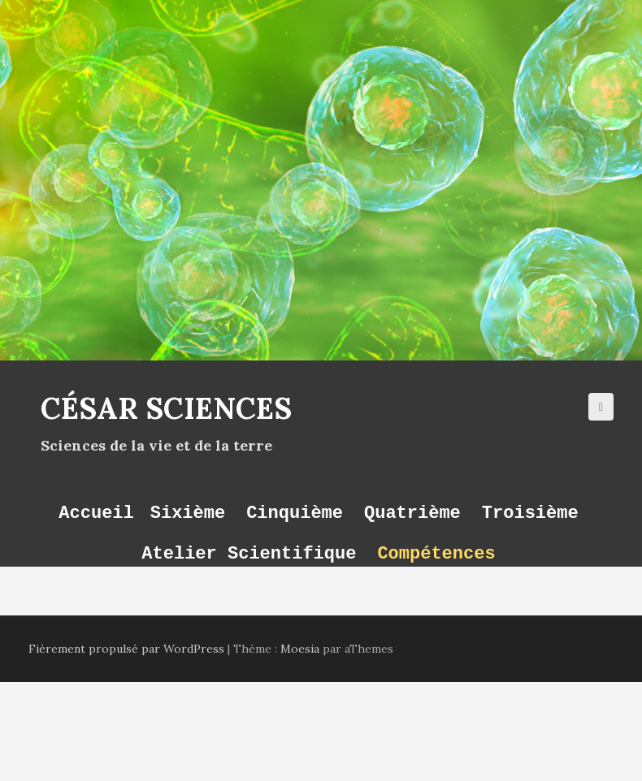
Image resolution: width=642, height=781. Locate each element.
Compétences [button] (436, 553)
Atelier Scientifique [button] (248, 553)
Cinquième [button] (294, 512)
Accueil (96, 512)
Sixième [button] (187, 512)
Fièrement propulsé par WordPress (126, 648)
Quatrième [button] (412, 512)
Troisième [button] (530, 512)
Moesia (299, 648)
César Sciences (166, 408)
